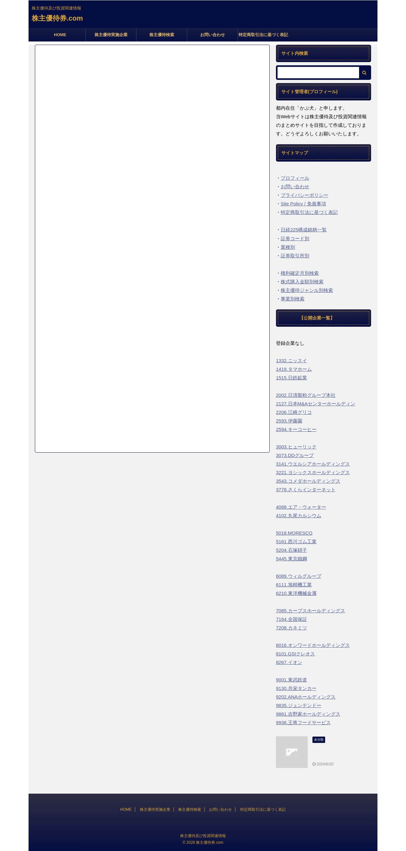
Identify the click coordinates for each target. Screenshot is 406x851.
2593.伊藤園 (289, 420)
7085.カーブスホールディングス (310, 610)
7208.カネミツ (291, 627)
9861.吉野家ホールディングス (308, 714)
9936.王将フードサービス (303, 722)
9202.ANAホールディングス (306, 696)
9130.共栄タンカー (296, 688)
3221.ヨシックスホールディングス (313, 472)
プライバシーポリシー (304, 195)
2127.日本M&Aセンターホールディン (315, 403)
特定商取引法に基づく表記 (263, 34)
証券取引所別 (295, 255)
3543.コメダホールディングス (308, 481)
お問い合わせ (212, 34)
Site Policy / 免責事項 (303, 203)
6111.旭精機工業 (294, 584)
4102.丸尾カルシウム (298, 515)
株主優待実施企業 (111, 34)
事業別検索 (292, 298)
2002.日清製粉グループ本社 (306, 395)
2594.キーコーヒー (296, 429)
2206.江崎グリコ (294, 412)
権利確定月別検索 (300, 273)
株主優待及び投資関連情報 (203, 836)
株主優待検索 (161, 34)
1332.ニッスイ (291, 360)
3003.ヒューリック (296, 446)
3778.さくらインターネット (306, 489)
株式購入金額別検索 (302, 281)
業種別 (288, 247)
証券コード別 (295, 238)
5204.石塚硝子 (291, 550)
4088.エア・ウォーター (301, 507)
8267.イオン (289, 662)
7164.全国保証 (291, 619)
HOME (60, 34)
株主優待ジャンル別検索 (307, 290)
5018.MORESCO (294, 533)
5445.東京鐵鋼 (291, 558)
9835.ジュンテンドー (298, 705)
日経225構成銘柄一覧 (304, 229)
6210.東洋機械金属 (296, 593)
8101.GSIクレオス (295, 653)
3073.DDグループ (295, 455)
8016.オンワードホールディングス (313, 645)
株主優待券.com (57, 18)
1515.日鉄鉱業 (291, 377)
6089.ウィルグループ (298, 576)
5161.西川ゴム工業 (296, 541)
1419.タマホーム (294, 369)
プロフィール (295, 178)
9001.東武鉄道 (291, 679)
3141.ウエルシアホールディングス (313, 464)
